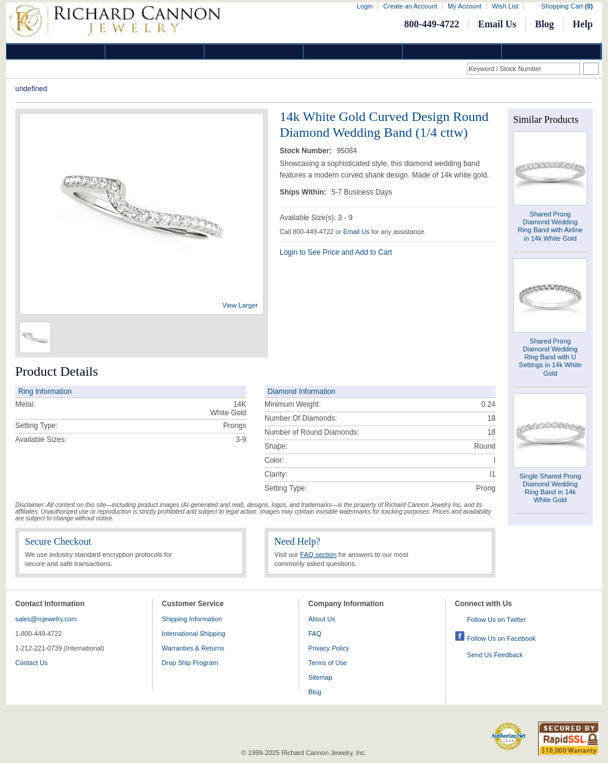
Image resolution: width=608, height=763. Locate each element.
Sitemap (320, 677)
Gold (155, 51)
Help (583, 24)
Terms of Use (327, 662)
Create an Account (410, 6)
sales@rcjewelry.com (46, 619)
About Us (321, 619)
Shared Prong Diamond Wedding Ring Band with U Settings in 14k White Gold (550, 357)
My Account (464, 6)
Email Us (497, 24)
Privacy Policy (328, 648)
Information (452, 51)
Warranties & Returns (193, 648)
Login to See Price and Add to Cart (336, 252)
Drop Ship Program (190, 662)
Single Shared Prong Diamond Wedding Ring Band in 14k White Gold (550, 488)
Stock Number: (307, 151)
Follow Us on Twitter (496, 619)
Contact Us (31, 662)
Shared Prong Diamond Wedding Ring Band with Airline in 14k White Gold (549, 226)
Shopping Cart (567, 6)
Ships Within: (304, 192)
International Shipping (193, 633)
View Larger (240, 305)
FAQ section (318, 554)
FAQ (315, 633)
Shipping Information (192, 619)
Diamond (56, 51)
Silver (254, 51)
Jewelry (353, 51)
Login (365, 6)
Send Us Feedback (495, 654)
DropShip (551, 51)
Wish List (505, 6)
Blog (544, 24)
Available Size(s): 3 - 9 (316, 217)
